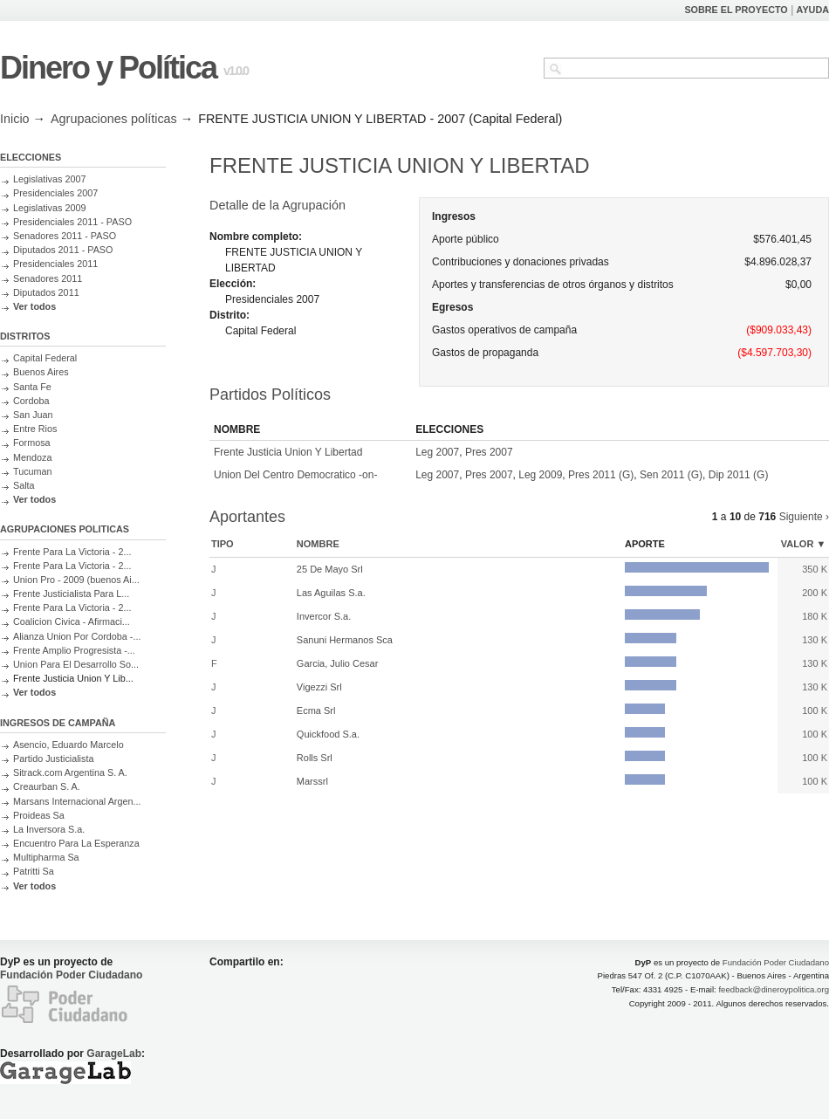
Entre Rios (35, 428)
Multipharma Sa (46, 857)
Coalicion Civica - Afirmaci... (71, 621)
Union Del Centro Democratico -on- (295, 475)
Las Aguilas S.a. (331, 592)
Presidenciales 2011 (55, 263)
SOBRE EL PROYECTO (735, 9)
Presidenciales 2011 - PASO (72, 221)
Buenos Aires (41, 372)
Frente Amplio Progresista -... (74, 650)
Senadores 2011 (47, 278)
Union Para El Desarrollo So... (76, 664)
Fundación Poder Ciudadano (71, 975)
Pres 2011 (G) (601, 475)
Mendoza (32, 457)
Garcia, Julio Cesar (338, 663)
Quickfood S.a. (328, 734)
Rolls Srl (314, 757)
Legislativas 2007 (49, 179)
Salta (24, 485)
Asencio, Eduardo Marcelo (68, 744)
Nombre (318, 544)
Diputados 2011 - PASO (63, 249)
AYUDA (813, 9)
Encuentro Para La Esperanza (76, 843)
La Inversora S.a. (49, 829)
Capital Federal (45, 358)
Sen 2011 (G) (671, 475)
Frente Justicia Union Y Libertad (288, 452)
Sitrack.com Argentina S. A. (70, 772)
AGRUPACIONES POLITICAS (64, 529)
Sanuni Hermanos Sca (345, 640)
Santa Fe (32, 386)
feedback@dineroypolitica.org (773, 989)
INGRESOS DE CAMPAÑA (57, 722)
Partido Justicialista (53, 758)
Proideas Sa (39, 815)
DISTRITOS (25, 336)
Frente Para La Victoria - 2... (72, 551)
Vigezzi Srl (319, 687)
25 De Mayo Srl (330, 569)
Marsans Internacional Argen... (76, 801)
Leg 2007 (437, 452)
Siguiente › (804, 517)
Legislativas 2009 (49, 208)
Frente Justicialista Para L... (71, 593)
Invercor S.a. (324, 616)
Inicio (15, 119)
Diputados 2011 (46, 292)
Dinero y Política (108, 68)
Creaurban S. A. (46, 786)
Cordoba (31, 400)
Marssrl (312, 781)
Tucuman (32, 471)
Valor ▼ (803, 544)
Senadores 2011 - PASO (64, 235)
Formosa (32, 442)
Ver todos (34, 306)
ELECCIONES (30, 157)
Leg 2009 (540, 475)
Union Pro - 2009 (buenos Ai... (76, 579)
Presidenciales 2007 (55, 193)
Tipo (222, 544)
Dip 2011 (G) (739, 475)
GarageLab (113, 1053)
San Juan (33, 414)
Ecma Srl (316, 710)
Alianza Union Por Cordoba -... (76, 636)
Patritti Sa (33, 871)
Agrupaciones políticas (114, 119)
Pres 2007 (489, 452)
